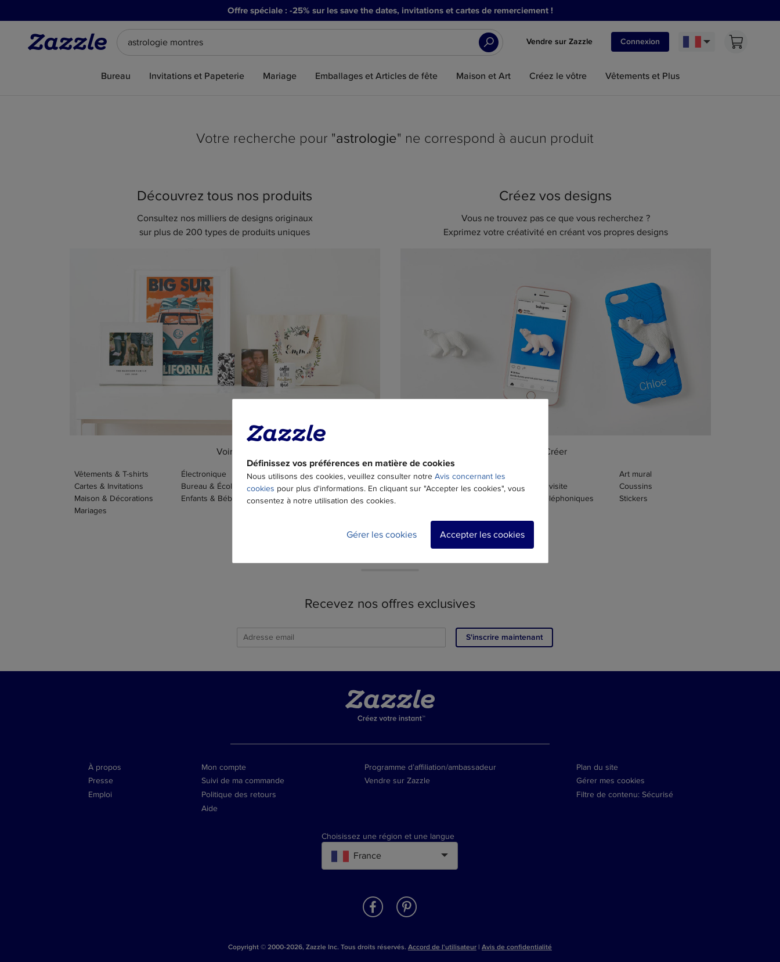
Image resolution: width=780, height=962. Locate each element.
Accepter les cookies (482, 535)
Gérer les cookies (381, 535)
